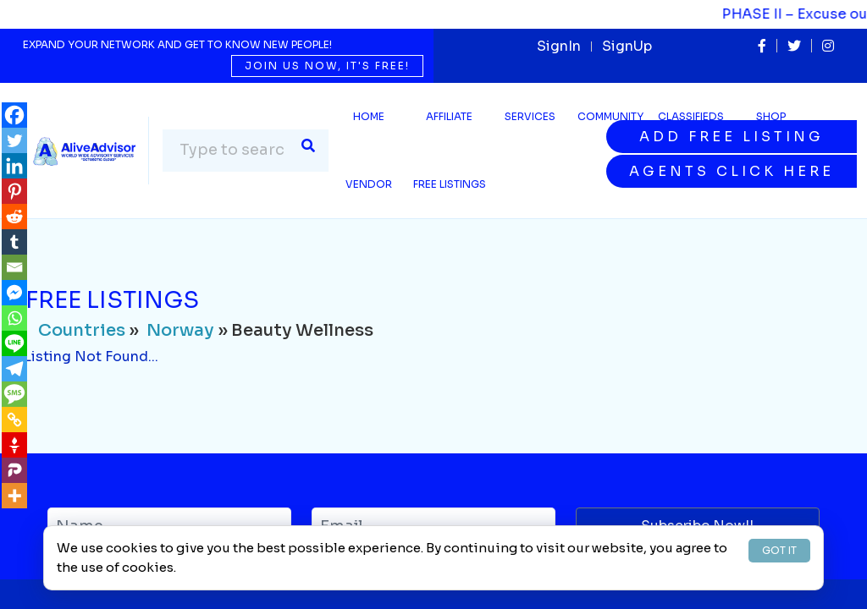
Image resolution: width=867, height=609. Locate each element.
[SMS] (14, 394)
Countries (81, 330)
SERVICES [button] (530, 116)
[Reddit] (14, 216)
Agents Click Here (731, 171)
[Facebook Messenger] (14, 292)
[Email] (14, 267)
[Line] (14, 343)
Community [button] (610, 116)
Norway (180, 330)
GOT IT (779, 550)
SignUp (627, 46)
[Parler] (14, 470)
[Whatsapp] (14, 318)
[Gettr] (14, 445)
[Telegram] (14, 368)
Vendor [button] (368, 184)
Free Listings (449, 184)
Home (368, 116)
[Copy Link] (14, 419)
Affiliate (449, 116)
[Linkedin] (14, 165)
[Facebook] (14, 115)
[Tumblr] (14, 242)
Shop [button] (771, 116)
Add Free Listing (731, 136)
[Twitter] (14, 140)
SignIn (559, 46)
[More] (14, 495)
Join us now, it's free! (327, 65)
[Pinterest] (14, 191)
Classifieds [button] (691, 116)
